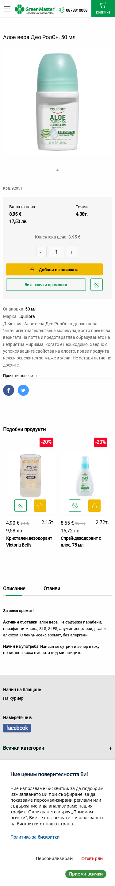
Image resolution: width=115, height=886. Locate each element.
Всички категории (23, 748)
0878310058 (76, 10)
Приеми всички (86, 874)
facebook (17, 728)
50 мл (30, 309)
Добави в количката (54, 269)
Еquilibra (26, 316)
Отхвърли (92, 858)
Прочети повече (20, 375)
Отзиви (52, 588)
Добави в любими (97, 286)
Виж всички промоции (46, 285)
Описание (14, 588)
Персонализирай (54, 858)
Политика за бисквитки (34, 837)
